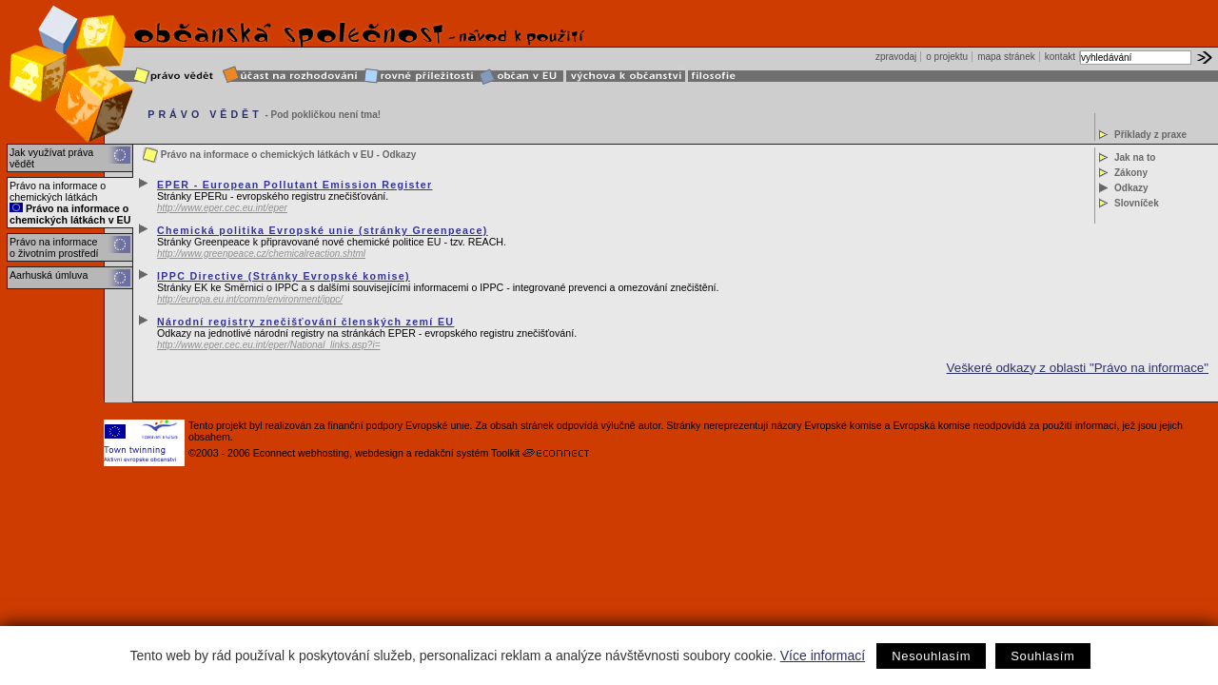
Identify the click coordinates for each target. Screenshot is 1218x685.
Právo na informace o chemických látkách (58, 191)
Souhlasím (1042, 656)
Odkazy (1131, 188)
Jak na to (1134, 157)
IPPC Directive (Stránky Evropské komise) (283, 276)
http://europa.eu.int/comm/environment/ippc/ (250, 299)
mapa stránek (1006, 56)
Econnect (274, 453)
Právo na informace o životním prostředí (54, 247)
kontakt (1060, 56)
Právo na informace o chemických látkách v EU (70, 214)
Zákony (1131, 172)
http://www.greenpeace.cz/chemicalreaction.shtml (261, 253)
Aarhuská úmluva (49, 275)
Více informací (822, 655)
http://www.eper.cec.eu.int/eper (222, 208)
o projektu (947, 56)
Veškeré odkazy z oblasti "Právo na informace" (1077, 368)
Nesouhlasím (931, 656)
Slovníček (1136, 203)
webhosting (323, 453)
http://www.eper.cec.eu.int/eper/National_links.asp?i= (268, 345)
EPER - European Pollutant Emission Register (294, 184)
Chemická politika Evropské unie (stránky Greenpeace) (322, 230)
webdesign (379, 453)
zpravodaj (895, 56)
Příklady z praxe (1150, 134)
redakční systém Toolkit (468, 453)
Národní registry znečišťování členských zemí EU (305, 321)
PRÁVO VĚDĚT (204, 114)
